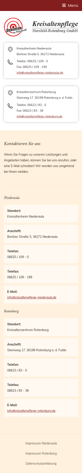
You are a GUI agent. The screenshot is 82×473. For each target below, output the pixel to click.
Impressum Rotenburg (41, 453)
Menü (73, 5)
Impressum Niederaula (41, 443)
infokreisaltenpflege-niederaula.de (40, 72)
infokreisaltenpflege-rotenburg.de (39, 116)
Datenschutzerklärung (41, 464)
